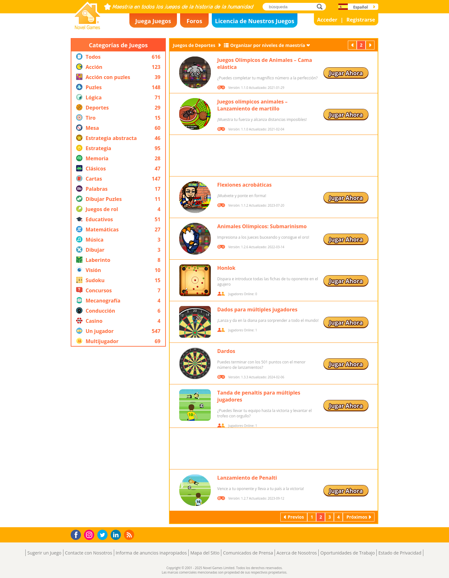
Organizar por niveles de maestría (267, 45)
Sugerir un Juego (44, 553)
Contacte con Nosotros (88, 553)
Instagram (90, 534)
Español (360, 7)
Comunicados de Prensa (248, 553)
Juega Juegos (153, 21)
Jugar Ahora (346, 73)
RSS (130, 534)
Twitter (103, 535)
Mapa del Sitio (204, 553)
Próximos (370, 45)
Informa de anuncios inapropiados (151, 553)
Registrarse (361, 19)
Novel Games (86, 27)
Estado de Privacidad (399, 553)
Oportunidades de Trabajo (347, 553)
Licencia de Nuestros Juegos (254, 21)
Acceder (327, 19)
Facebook (77, 534)
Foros (194, 21)
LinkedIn (117, 535)
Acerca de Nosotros (297, 553)
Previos (353, 45)
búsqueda (321, 6)
